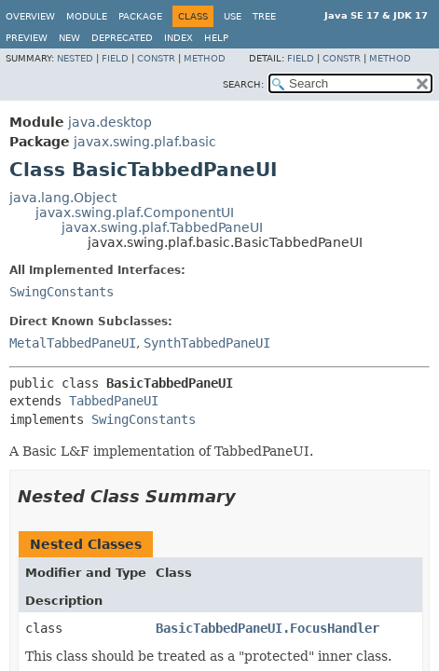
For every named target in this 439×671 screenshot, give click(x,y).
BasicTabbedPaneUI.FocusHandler (267, 628)
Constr (156, 58)
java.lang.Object (63, 197)
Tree (264, 16)
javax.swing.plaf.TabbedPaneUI (162, 227)
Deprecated (122, 38)
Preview (27, 38)
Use (232, 16)
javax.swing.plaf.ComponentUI (134, 212)
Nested (75, 58)
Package (140, 16)
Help (216, 38)
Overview (30, 16)
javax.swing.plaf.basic (145, 141)
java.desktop (110, 122)
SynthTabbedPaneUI (207, 343)
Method (205, 58)
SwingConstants (61, 291)
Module (86, 16)
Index (178, 38)
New (69, 38)
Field (115, 58)
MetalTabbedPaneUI (72, 343)
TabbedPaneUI (113, 400)
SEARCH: (243, 84)
